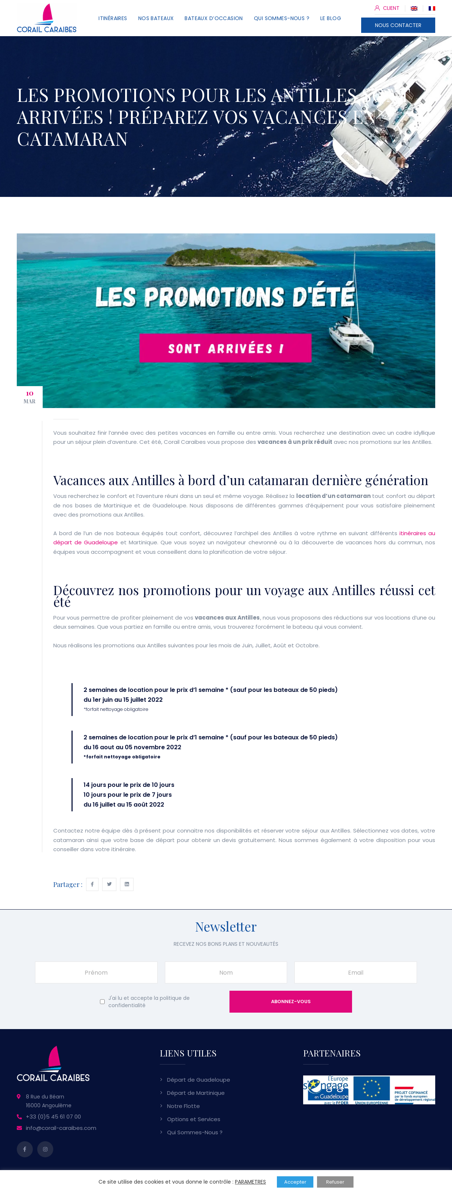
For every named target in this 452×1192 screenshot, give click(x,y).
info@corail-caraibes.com (61, 1128)
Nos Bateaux (156, 18)
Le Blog (330, 18)
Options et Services (193, 1119)
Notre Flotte (183, 1106)
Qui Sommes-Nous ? (281, 18)
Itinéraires (112, 18)
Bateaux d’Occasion (214, 18)
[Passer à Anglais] (414, 8)
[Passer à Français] (432, 8)
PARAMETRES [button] (250, 1181)
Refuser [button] (335, 1181)
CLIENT (387, 8)
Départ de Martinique (196, 1093)
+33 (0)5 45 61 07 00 (53, 1116)
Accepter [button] (295, 1181)
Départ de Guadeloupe (198, 1080)
